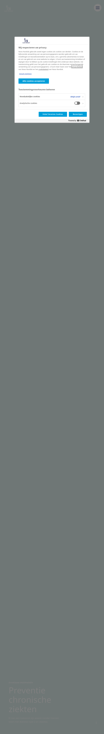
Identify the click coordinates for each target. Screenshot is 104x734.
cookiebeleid (43, 69)
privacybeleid (77, 67)
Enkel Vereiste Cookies (53, 114)
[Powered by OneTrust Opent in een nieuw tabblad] (78, 121)
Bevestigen (78, 114)
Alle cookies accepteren (34, 81)
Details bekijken (25, 74)
